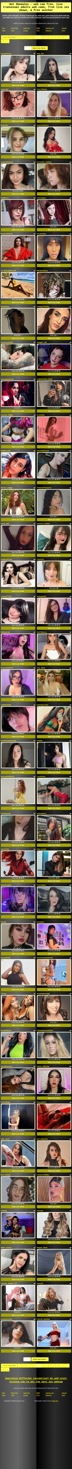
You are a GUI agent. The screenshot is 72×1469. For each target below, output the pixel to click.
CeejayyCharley (43, 319)
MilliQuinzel (5, 661)
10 (58, 37)
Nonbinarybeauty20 (8, 775)
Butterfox (4, 129)
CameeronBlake (43, 1230)
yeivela (39, 775)
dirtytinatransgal (43, 1040)
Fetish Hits (55, 1465)
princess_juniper (43, 547)
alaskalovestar (6, 1382)
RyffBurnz (5, 205)
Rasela (3, 965)
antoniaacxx (41, 851)
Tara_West (41, 698)
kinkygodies (41, 623)
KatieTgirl (5, 91)
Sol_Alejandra (42, 1193)
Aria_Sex (40, 54)
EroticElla (41, 433)
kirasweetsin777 (7, 698)
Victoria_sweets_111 (9, 1344)
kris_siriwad (5, 1230)
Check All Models (9, 37)
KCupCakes (41, 243)
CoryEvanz (41, 812)
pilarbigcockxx (42, 737)
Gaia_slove (5, 1193)
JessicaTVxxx (6, 623)
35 (3, 41)
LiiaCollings (5, 1154)
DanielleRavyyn (43, 470)
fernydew (40, 965)
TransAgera (41, 926)
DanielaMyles (6, 1079)
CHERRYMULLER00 (44, 395)
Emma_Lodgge (7, 509)
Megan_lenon (42, 1307)
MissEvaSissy (42, 281)
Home (28, 48)
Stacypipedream (7, 395)
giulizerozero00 (7, 357)
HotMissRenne (6, 584)
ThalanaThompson (44, 509)
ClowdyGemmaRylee (45, 1079)
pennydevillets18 (7, 812)
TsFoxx (4, 1040)
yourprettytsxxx (7, 167)
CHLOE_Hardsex (43, 1382)
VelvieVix (40, 584)
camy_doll (5, 547)
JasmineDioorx (43, 129)
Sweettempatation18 (45, 1003)
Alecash (40, 1268)
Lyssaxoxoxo (6, 54)
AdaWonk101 (6, 737)
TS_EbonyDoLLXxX (8, 281)
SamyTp (40, 1344)
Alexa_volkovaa (43, 1117)
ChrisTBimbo (42, 91)
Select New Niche (39, 48)
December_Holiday (44, 167)
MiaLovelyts (41, 889)
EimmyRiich (41, 1154)
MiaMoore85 (5, 470)
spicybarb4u (6, 1003)
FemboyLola (6, 851)
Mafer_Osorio (6, 1307)
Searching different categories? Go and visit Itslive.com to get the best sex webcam (36, 1444)
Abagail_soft (42, 357)
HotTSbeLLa (42, 661)
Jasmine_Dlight (7, 433)
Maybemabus (6, 926)
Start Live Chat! (18, 87)
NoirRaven (5, 319)
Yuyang (4, 1268)
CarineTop (5, 889)
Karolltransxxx (6, 1117)
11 (63, 37)
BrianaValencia (7, 243)
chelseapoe (41, 205)
